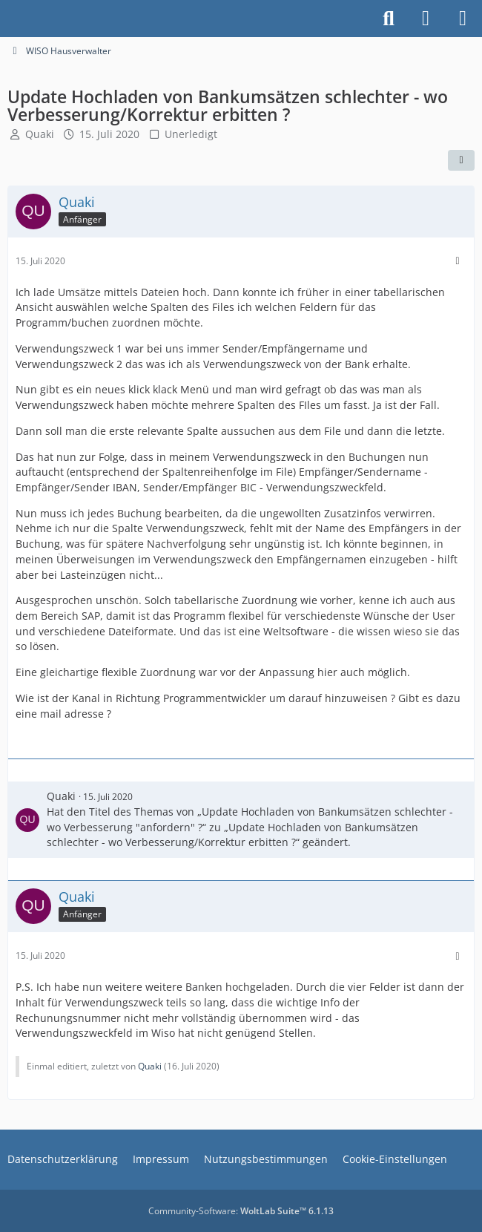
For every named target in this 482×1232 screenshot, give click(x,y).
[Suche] (388, 18)
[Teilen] (461, 160)
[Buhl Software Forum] (7, 18)
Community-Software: (241, 1211)
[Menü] (463, 18)
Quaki (39, 134)
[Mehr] (457, 261)
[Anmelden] (425, 18)
